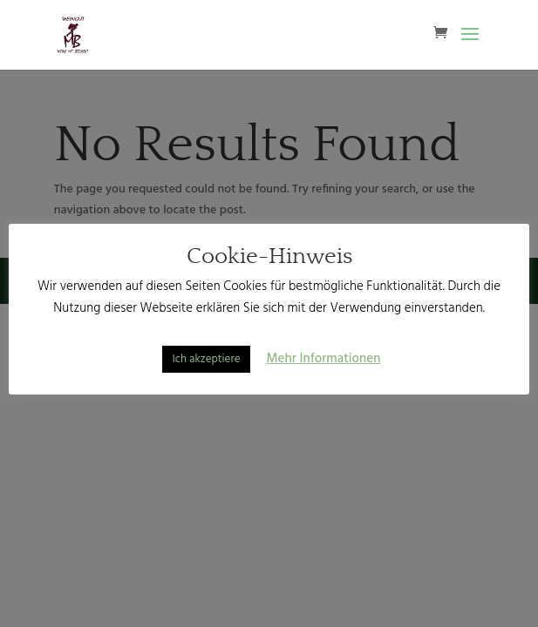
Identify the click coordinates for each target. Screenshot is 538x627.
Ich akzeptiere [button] (207, 359)
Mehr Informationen (324, 358)
